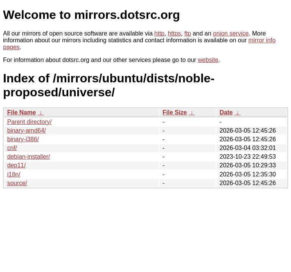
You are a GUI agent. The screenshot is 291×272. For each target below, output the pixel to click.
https (174, 33)
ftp (187, 33)
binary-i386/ (23, 139)
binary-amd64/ (26, 130)
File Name (21, 112)
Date (226, 112)
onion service (231, 33)
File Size (175, 112)
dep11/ (16, 165)
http (159, 33)
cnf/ (12, 148)
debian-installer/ (28, 156)
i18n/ (13, 174)
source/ (17, 183)
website (208, 60)
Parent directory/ (29, 122)
